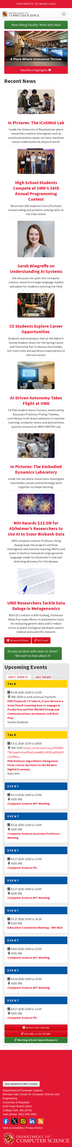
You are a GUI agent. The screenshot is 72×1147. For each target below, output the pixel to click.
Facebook (6, 1121)
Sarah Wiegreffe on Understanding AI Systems (36, 268)
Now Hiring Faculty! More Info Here (36, 25)
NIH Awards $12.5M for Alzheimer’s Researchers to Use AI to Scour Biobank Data (36, 528)
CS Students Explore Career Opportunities (36, 328)
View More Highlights (36, 70)
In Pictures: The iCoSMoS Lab (36, 122)
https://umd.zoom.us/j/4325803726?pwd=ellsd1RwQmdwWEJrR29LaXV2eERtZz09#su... (35, 752)
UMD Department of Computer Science (29, 14)
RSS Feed (41, 640)
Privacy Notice (34, 1127)
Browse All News (18, 640)
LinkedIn (32, 1121)
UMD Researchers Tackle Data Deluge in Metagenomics (36, 605)
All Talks (43, 677)
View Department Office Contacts (21, 1084)
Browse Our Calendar (36, 1027)
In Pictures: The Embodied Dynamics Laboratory (36, 469)
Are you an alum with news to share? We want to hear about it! (33, 653)
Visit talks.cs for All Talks (36, 1034)
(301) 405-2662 (27, 1114)
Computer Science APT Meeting (28, 803)
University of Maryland (36, 4)
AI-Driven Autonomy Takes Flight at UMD (36, 400)
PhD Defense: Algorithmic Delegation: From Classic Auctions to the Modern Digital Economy (32, 765)
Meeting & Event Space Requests (36, 1040)
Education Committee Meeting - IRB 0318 (34, 927)
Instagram (23, 1121)
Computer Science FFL (22, 867)
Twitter (14, 1121)
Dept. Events (20, 677)
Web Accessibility (13, 1127)
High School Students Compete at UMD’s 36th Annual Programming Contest (36, 191)
